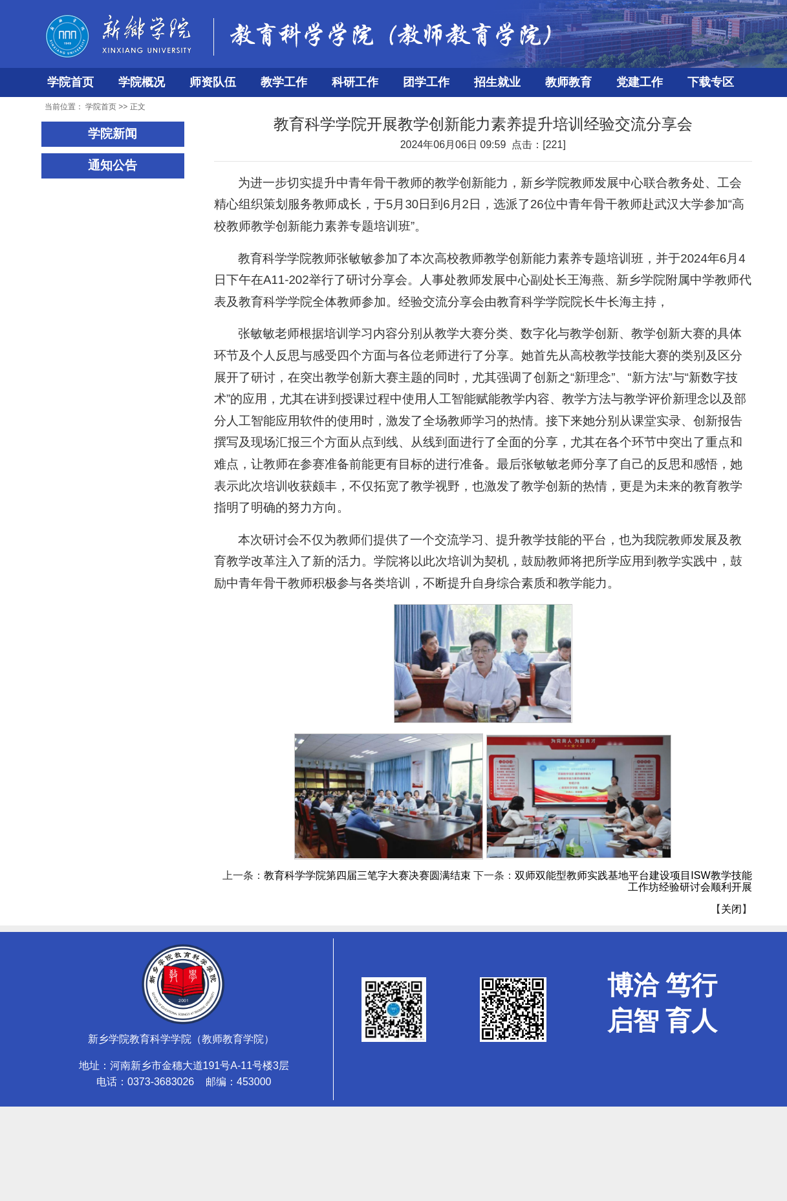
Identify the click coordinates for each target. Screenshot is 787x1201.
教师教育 (568, 82)
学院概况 (141, 82)
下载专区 (710, 82)
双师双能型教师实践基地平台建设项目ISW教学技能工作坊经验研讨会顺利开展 (633, 881)
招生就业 (497, 82)
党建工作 (639, 82)
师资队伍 (212, 82)
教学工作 (284, 82)
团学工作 (426, 82)
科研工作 (355, 82)
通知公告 (112, 165)
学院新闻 (112, 133)
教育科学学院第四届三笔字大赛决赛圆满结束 (367, 875)
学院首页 (70, 82)
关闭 (731, 908)
